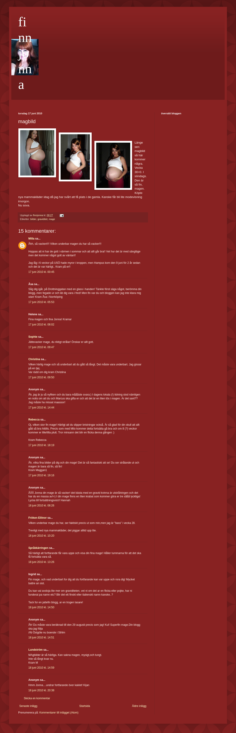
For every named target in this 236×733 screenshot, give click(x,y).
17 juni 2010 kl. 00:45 (41, 272)
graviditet (42, 219)
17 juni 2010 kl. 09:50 (41, 377)
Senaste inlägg (28, 706)
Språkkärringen (38, 548)
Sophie (32, 336)
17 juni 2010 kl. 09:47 (41, 347)
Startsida (84, 706)
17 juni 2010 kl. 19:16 (41, 475)
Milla (31, 238)
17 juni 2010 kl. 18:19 (41, 445)
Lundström (35, 649)
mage (52, 219)
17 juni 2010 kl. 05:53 (41, 302)
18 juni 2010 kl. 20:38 (41, 690)
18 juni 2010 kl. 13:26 (41, 562)
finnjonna (25, 53)
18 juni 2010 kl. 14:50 (41, 607)
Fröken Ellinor (37, 517)
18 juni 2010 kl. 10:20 (41, 535)
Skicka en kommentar (37, 698)
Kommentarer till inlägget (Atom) (58, 712)
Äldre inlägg (139, 706)
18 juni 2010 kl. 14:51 (41, 637)
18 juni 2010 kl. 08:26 (41, 505)
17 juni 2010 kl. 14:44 (41, 407)
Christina (34, 359)
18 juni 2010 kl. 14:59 (41, 667)
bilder (33, 219)
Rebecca (33, 419)
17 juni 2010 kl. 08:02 (41, 324)
